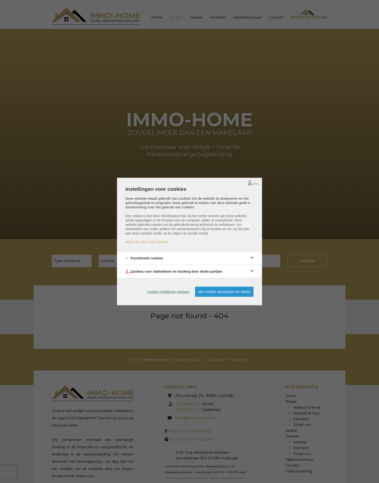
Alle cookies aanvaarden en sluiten (224, 292)
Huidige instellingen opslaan (168, 292)
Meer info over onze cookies (146, 242)
